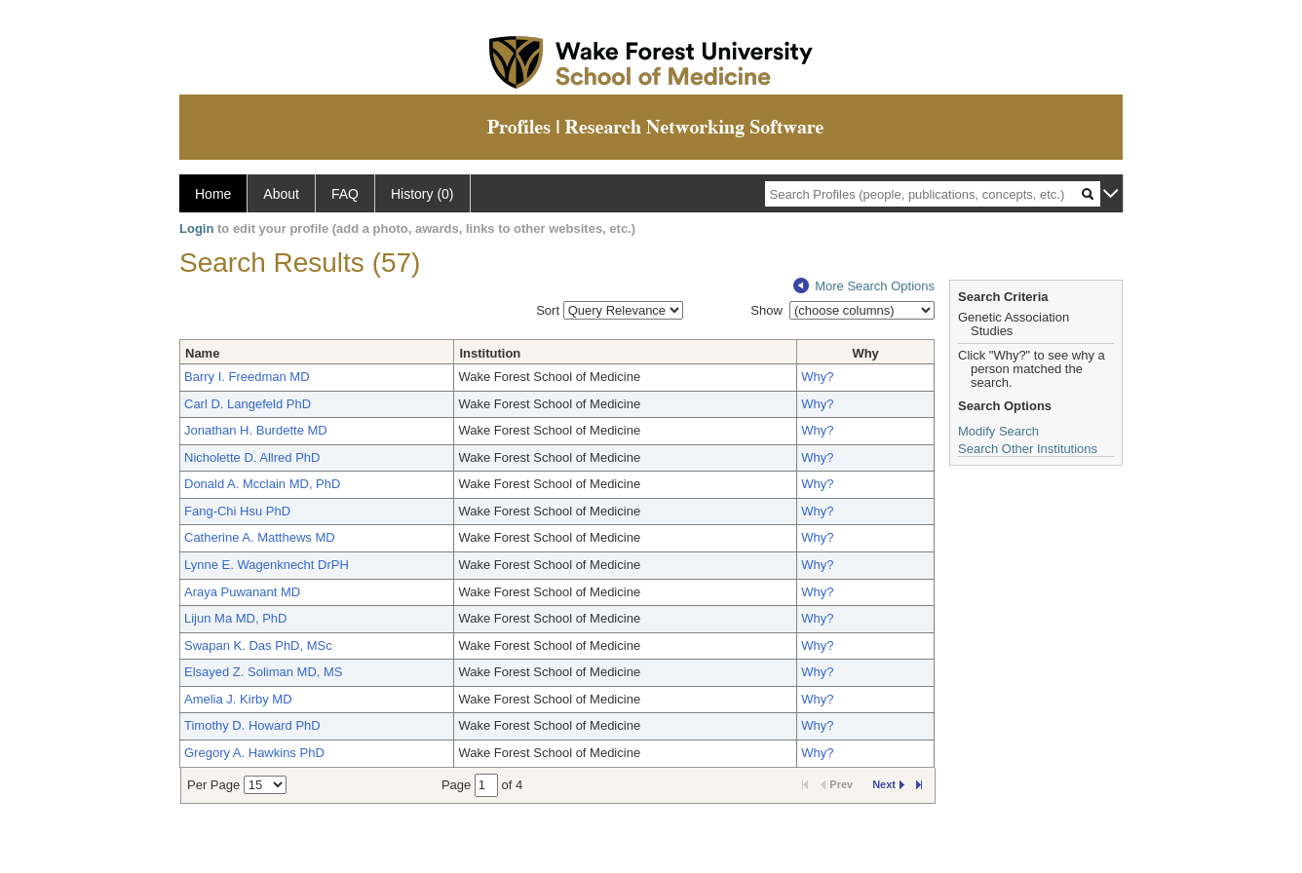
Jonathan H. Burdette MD (255, 430)
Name (202, 353)
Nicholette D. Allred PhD (252, 457)
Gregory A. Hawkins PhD (254, 752)
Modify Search (998, 431)
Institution (489, 353)
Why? (817, 376)
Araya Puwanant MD (242, 592)
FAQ (345, 194)
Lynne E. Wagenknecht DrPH (266, 564)
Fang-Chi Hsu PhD (237, 511)
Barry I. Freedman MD (247, 376)
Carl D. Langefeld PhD (247, 404)
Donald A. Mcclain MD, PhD (262, 483)
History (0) (422, 194)
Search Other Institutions (1027, 448)
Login (196, 228)
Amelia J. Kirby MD (238, 699)
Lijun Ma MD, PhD (235, 618)
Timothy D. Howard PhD (252, 725)
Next (888, 784)
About (281, 194)
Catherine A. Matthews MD (259, 537)
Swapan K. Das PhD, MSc (258, 645)
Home (213, 194)
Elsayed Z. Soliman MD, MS (263, 671)
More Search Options (864, 286)
